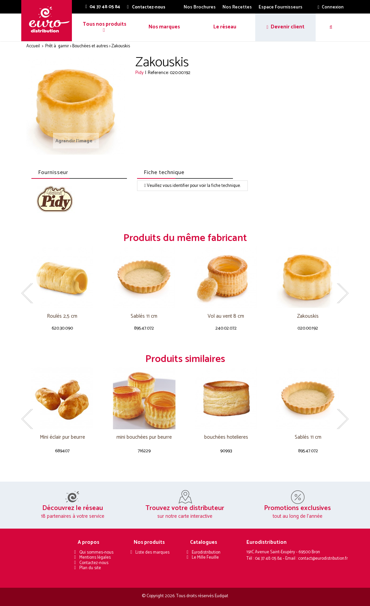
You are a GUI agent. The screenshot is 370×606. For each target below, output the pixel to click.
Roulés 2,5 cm (62, 316)
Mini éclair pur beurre (62, 437)
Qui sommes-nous (96, 552)
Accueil (33, 46)
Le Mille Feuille (205, 557)
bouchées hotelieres (226, 437)
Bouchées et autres (90, 46)
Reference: (158, 72)
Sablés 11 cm (144, 316)
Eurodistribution (206, 552)
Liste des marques (152, 552)
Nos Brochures (200, 7)
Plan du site (90, 568)
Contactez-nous (93, 562)
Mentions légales (95, 557)
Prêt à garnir (57, 46)
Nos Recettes (237, 7)
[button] (104, 27)
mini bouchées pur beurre (144, 437)
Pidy (139, 73)
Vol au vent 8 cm (226, 316)
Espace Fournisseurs (280, 7)
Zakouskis (308, 316)
